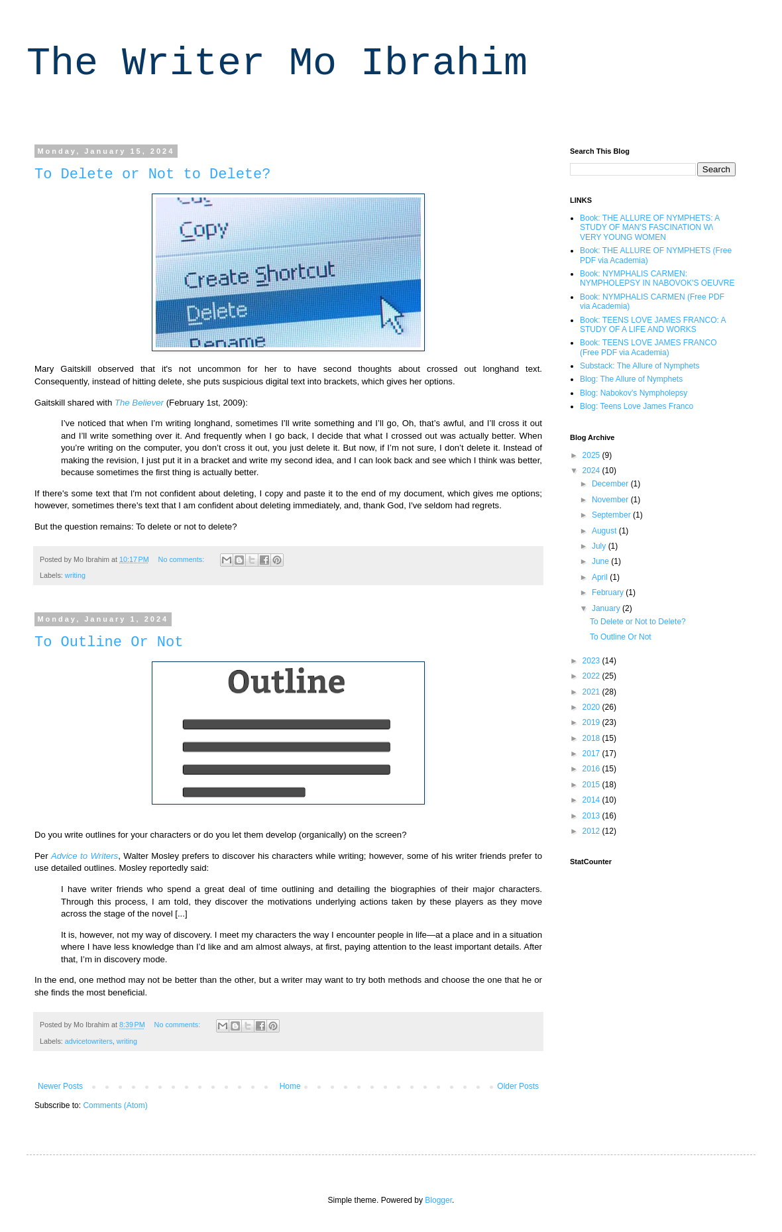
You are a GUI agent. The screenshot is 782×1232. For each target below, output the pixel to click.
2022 (592, 676)
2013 (592, 815)
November (611, 499)
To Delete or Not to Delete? (152, 174)
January (607, 608)
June (601, 561)
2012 (592, 831)
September (612, 515)
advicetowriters (89, 1041)
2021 (592, 692)
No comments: (182, 559)
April (601, 577)
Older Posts (518, 1086)
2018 (592, 738)
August (605, 530)
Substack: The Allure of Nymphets (640, 365)
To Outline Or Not (108, 642)
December (611, 483)
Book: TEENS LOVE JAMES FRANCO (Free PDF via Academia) (648, 347)
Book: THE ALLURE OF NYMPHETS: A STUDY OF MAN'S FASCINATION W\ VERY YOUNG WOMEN (650, 227)
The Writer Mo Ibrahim (277, 63)
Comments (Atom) (115, 1105)
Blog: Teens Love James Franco (636, 406)
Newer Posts (60, 1086)
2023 (592, 660)
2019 (592, 722)
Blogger (438, 1200)
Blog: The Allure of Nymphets (631, 379)
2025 (592, 455)
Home (290, 1086)
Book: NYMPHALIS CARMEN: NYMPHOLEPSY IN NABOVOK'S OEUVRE (657, 278)
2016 (592, 768)
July (600, 546)
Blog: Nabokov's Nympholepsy (633, 393)
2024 (592, 470)
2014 (592, 800)
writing (75, 575)
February (609, 592)
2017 (592, 753)
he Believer (142, 403)
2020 (592, 707)
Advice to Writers (84, 856)
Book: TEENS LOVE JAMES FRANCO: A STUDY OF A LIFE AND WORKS (653, 324)
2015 (592, 784)
